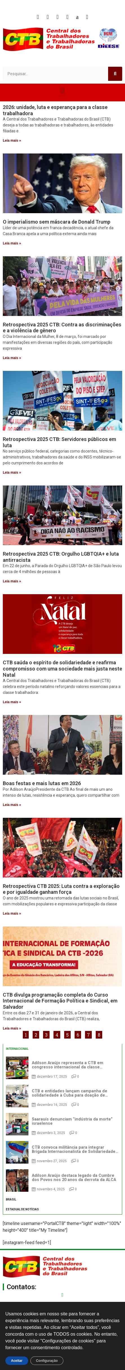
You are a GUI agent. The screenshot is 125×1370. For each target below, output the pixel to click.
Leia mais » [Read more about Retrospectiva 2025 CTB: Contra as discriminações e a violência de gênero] (12, 358)
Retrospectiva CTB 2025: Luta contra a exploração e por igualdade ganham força (61, 889)
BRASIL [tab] (11, 1199)
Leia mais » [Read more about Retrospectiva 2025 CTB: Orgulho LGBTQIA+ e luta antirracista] (12, 581)
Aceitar (17, 1361)
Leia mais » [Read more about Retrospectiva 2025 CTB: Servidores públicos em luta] (12, 473)
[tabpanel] (62, 1124)
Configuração (47, 1361)
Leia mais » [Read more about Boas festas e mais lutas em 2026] (12, 805)
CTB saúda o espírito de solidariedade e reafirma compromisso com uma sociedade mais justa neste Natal (62, 669)
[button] (62, 91)
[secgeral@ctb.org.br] (62, 1294)
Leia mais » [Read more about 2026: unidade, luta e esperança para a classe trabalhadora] (12, 140)
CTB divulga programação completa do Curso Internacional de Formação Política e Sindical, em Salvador (60, 1001)
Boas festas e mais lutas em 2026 (42, 783)
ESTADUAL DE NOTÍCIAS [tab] (22, 1209)
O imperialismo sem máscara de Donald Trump (56, 222)
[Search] (115, 74)
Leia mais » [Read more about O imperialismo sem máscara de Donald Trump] (12, 243)
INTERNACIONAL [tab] (17, 1048)
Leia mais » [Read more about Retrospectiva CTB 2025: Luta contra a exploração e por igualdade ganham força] (12, 913)
